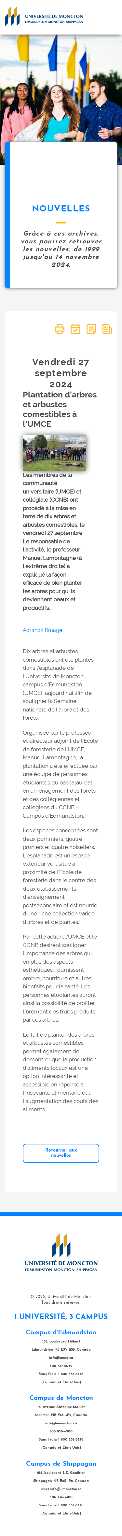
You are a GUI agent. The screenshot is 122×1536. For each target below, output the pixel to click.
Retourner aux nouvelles (61, 1153)
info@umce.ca (61, 1358)
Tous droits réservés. (61, 1303)
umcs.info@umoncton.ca (61, 1489)
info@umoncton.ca (61, 1423)
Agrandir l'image (42, 630)
